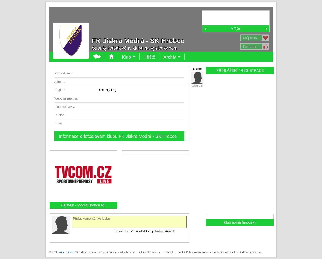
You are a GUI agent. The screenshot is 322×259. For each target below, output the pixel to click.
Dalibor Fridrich (66, 252)
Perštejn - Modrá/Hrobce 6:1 (83, 205)
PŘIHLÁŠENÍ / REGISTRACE (240, 70)
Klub (129, 57)
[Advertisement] (239, 146)
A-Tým (236, 29)
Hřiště (149, 57)
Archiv (172, 57)
